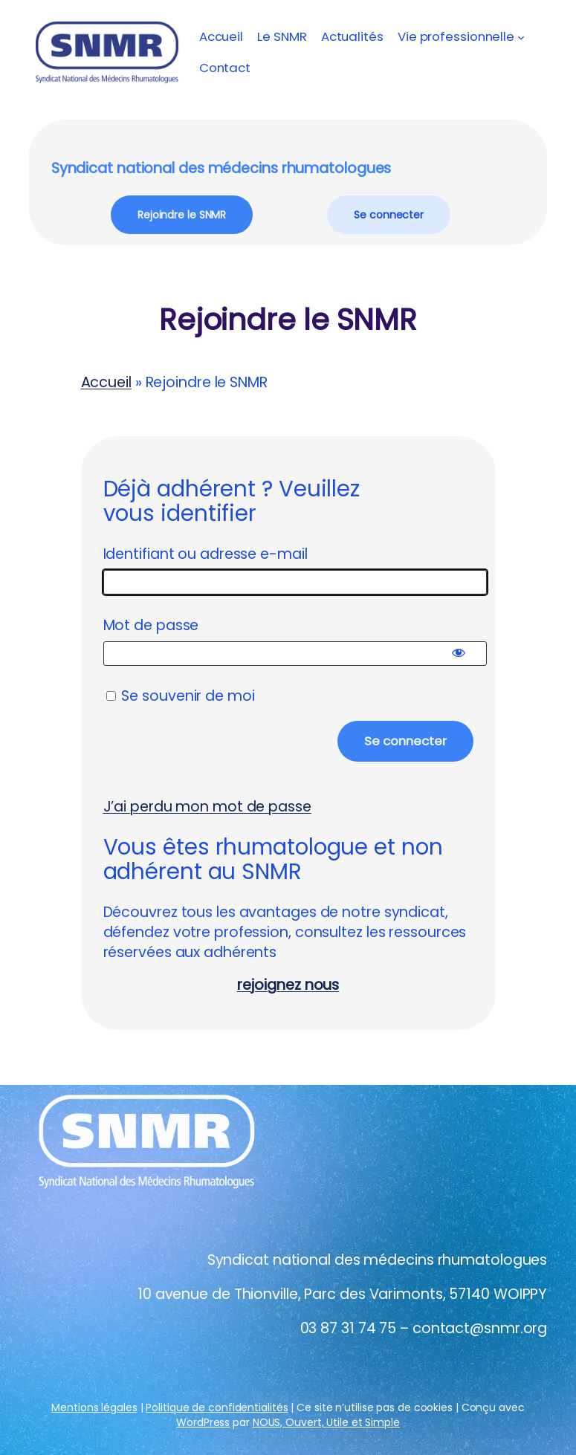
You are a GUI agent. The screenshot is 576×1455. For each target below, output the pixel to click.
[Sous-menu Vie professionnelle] (521, 36)
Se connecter (389, 214)
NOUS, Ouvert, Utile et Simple (326, 1422)
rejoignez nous (288, 985)
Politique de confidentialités (217, 1407)
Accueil (221, 36)
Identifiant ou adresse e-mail (205, 554)
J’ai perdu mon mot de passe (207, 807)
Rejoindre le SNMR (181, 214)
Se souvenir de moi (180, 696)
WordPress (203, 1422)
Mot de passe (151, 625)
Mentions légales (94, 1407)
